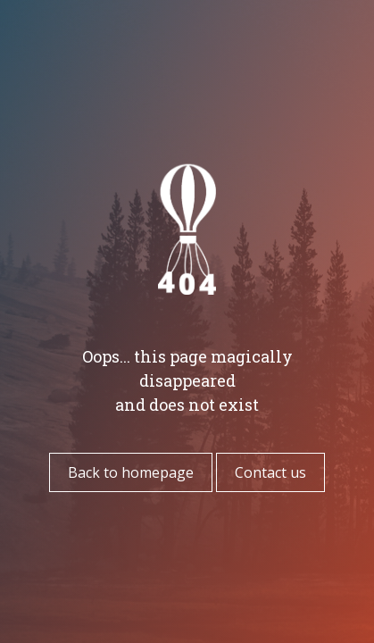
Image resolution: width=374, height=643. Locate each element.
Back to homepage (131, 472)
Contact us (270, 472)
